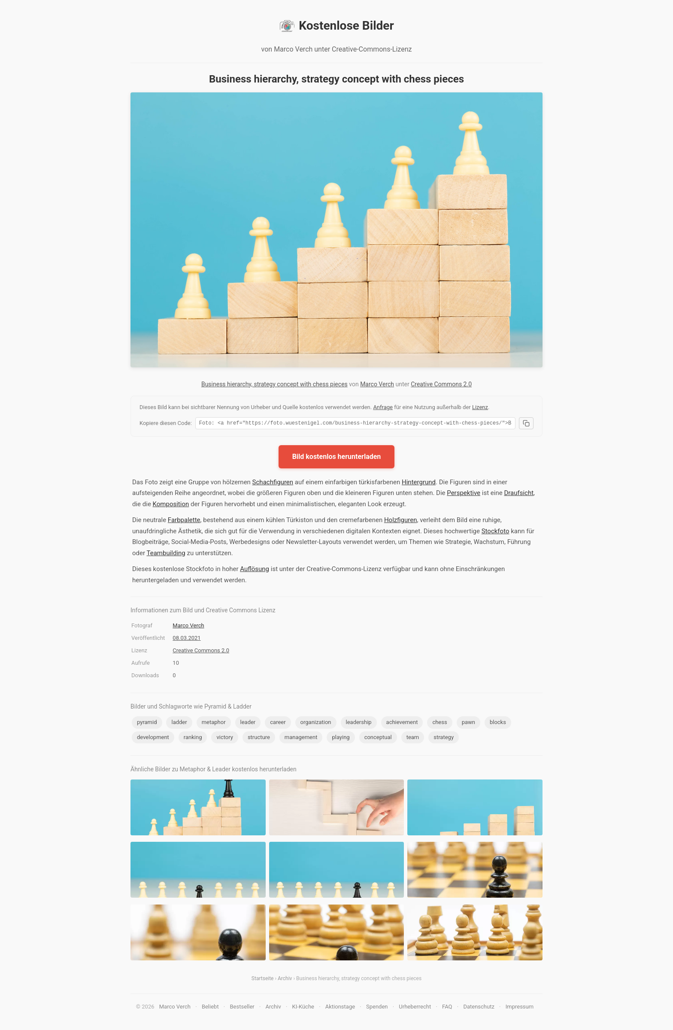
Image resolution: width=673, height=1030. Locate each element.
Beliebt (210, 1008)
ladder (179, 723)
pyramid (147, 723)
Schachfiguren (272, 483)
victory (224, 738)
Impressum (520, 1008)
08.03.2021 (186, 639)
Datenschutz (478, 1008)
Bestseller (242, 1008)
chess (439, 723)
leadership (359, 723)
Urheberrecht (415, 1008)
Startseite (263, 980)
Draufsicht (519, 494)
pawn (468, 723)
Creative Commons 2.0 (441, 384)
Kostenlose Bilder (336, 26)
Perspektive (463, 494)
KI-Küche (303, 1008)
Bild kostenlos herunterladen (336, 458)
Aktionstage (340, 1008)
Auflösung (254, 570)
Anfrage (383, 407)
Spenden (377, 1008)
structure (259, 738)
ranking (193, 738)
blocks (498, 723)
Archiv (285, 980)
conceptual (378, 738)
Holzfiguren (400, 521)
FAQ (447, 1008)
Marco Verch (377, 384)
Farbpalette (184, 521)
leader (248, 723)
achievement (402, 723)
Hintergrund (419, 483)
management (301, 738)
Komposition (171, 505)
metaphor (214, 723)
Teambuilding (165, 554)
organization (315, 723)
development (153, 738)
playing (340, 738)
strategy (444, 738)
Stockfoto (495, 532)
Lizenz (480, 407)
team (412, 738)
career (277, 723)
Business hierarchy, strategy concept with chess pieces (274, 384)
